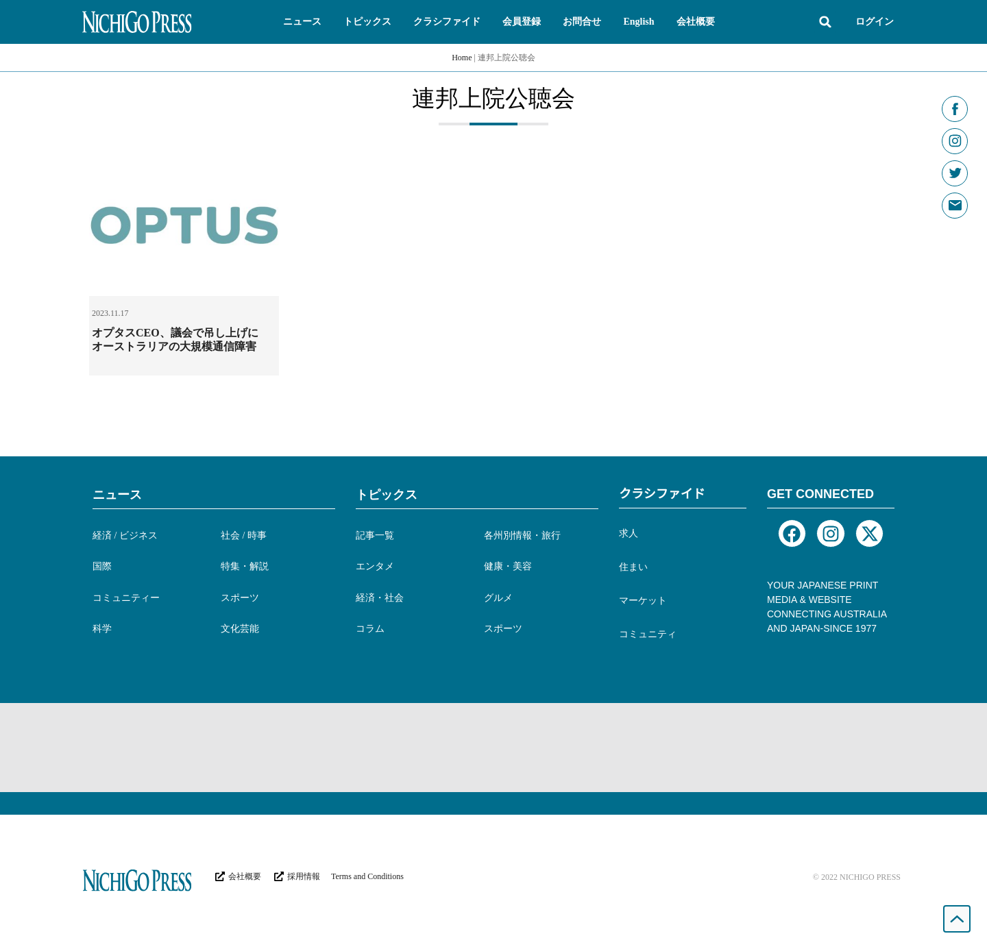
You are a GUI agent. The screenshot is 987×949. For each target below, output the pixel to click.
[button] (302, 22)
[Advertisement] (493, 747)
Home (462, 57)
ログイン (874, 21)
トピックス (386, 495)
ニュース (117, 495)
